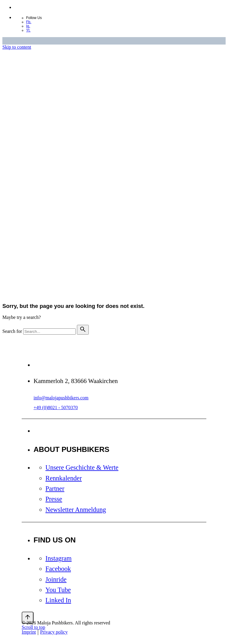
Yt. (28, 30)
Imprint (29, 631)
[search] (83, 330)
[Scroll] (28, 618)
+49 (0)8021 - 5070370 (56, 407)
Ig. (28, 26)
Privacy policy (54, 631)
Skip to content (16, 47)
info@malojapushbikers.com (61, 397)
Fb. (28, 22)
